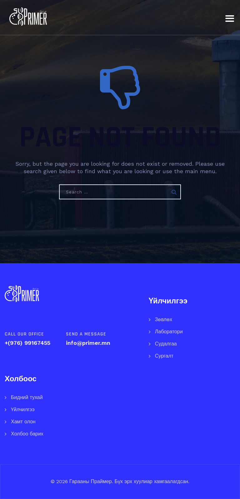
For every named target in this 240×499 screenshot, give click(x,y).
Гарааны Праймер (90, 481)
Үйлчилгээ (23, 409)
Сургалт (164, 356)
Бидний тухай (27, 397)
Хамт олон (23, 422)
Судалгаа (166, 344)
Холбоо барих (27, 434)
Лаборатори (169, 332)
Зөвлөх (163, 319)
